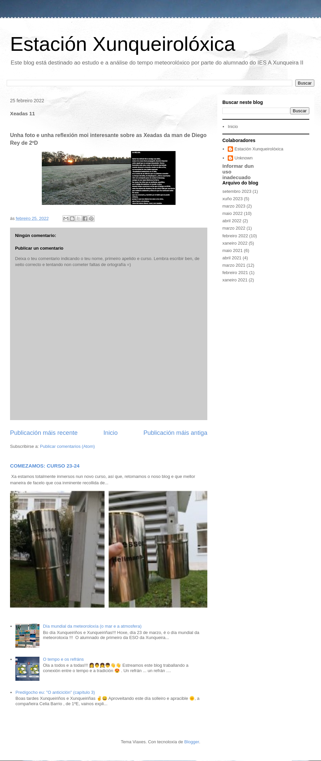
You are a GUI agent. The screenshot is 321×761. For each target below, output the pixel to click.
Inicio (110, 432)
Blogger (191, 741)
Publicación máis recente (44, 432)
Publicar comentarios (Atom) (67, 446)
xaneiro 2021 (234, 279)
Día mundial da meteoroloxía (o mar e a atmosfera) (92, 626)
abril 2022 (231, 220)
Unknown (243, 157)
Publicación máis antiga (175, 432)
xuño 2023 (232, 198)
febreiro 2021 (235, 272)
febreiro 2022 (235, 235)
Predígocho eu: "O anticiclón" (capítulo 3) (55, 692)
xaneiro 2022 (234, 243)
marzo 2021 (233, 265)
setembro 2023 (236, 191)
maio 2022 (232, 213)
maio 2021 (232, 250)
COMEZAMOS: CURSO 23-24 (45, 466)
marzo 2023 (233, 206)
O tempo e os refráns (63, 659)
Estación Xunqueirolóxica (122, 44)
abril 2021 (231, 257)
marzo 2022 (233, 228)
